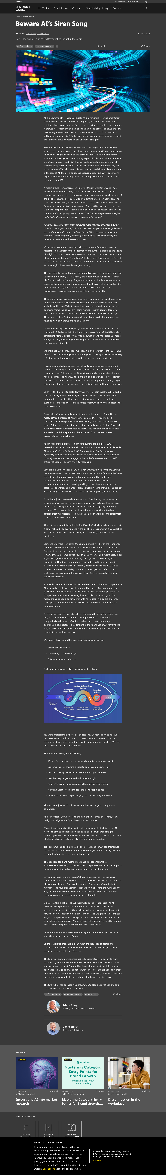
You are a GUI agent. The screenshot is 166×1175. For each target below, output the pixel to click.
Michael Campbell (26, 1094)
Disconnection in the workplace (124, 1102)
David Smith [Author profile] (43, 33)
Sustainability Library (97, 8)
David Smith (70, 1027)
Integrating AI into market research (36, 1102)
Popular (22, 1060)
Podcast (117, 8)
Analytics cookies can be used (109, 1156)
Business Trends (91, 994)
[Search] (146, 8)
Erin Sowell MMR (119, 1094)
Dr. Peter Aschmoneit (74, 1094)
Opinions (77, 8)
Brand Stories (61, 8)
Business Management (44, 46)
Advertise (120, 1)
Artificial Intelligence (24, 46)
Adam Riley (69, 1005)
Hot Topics (43, 8)
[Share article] (145, 46)
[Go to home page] (23, 8)
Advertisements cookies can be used (113, 1154)
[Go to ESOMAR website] (19, 1)
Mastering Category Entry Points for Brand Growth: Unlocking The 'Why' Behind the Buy (82, 1102)
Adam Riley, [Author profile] (32, 33)
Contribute (132, 1)
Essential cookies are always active (112, 1151)
